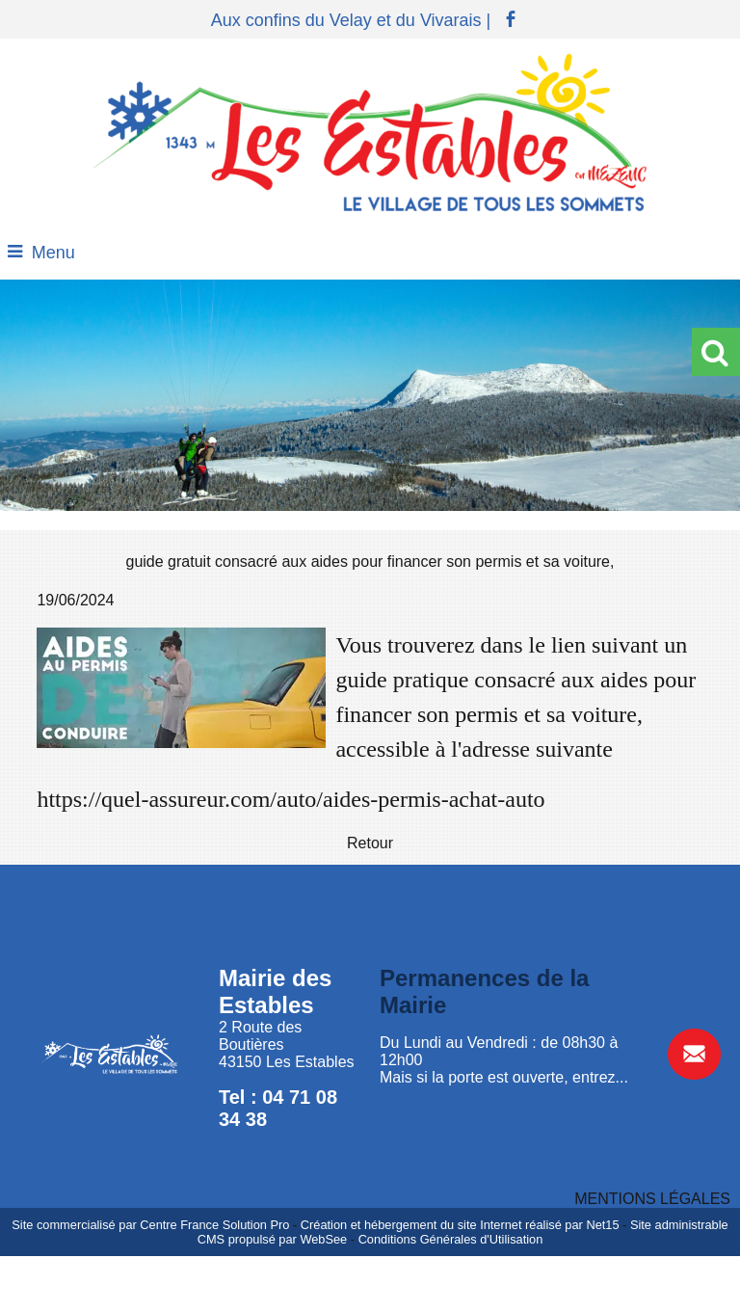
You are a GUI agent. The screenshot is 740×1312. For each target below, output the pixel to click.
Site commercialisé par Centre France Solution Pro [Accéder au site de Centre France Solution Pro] (150, 1225)
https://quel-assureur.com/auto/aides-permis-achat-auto (290, 799)
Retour (370, 843)
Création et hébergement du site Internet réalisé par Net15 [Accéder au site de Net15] (460, 1225)
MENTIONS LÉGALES (652, 1199)
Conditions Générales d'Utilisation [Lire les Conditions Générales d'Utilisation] (450, 1239)
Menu (53, 252)
